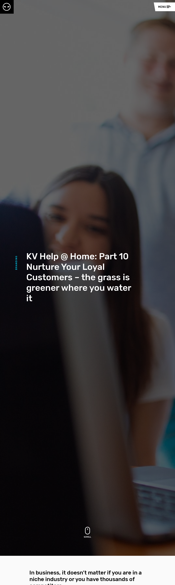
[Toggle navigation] (165, 6)
